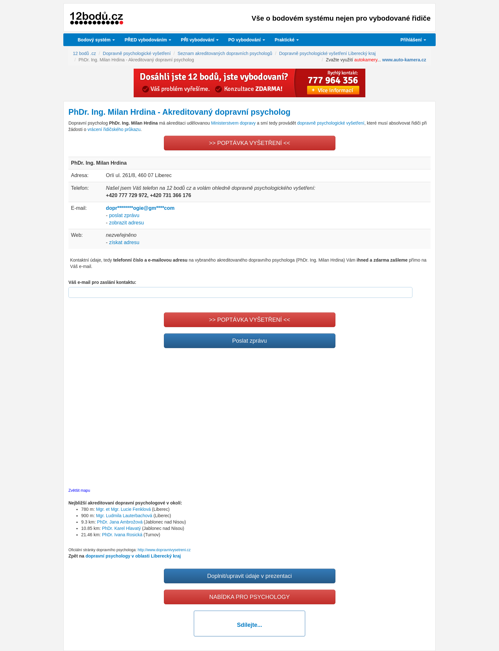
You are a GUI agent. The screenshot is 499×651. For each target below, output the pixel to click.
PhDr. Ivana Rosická (122, 534)
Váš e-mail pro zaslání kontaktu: (102, 282)
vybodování (200, 39)
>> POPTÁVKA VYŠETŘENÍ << (249, 143)
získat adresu (124, 242)
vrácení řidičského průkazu (114, 129)
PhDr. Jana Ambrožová (120, 521)
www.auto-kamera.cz (404, 59)
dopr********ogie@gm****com (140, 208)
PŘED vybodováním (147, 39)
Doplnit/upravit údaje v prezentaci (249, 576)
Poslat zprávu (249, 341)
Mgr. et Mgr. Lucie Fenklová (123, 509)
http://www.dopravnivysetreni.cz (164, 550)
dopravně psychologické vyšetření (330, 123)
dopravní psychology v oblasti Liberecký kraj (133, 555)
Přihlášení (413, 39)
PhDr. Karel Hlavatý (121, 528)
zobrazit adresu (126, 222)
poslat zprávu (124, 215)
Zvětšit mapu (79, 490)
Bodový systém (96, 39)
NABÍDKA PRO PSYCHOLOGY (249, 597)
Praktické (287, 39)
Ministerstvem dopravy (233, 123)
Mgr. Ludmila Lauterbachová (124, 515)
